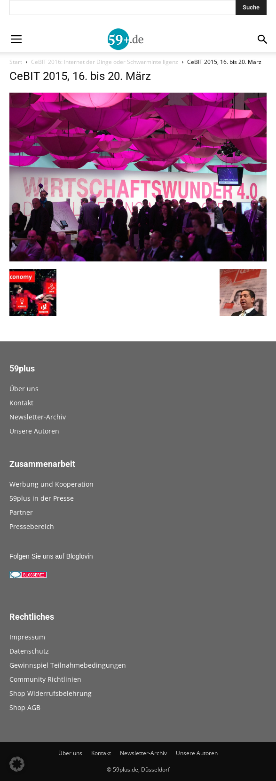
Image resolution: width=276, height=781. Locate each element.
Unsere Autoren (34, 430)
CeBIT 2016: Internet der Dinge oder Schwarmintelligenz (104, 62)
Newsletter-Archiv (37, 416)
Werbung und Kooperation (51, 484)
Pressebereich (31, 526)
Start (15, 62)
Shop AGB (24, 707)
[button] (17, 764)
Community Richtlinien (45, 679)
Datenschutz (29, 651)
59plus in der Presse (41, 498)
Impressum (27, 636)
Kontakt (21, 402)
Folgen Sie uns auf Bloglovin (51, 556)
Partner (21, 512)
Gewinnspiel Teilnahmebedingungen (67, 665)
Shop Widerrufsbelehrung (50, 693)
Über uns (24, 388)
